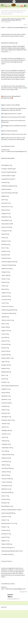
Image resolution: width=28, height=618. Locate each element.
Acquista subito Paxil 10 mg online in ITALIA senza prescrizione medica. (13, 12)
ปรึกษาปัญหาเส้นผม (15, 10)
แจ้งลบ (25, 24)
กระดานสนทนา (5, 10)
